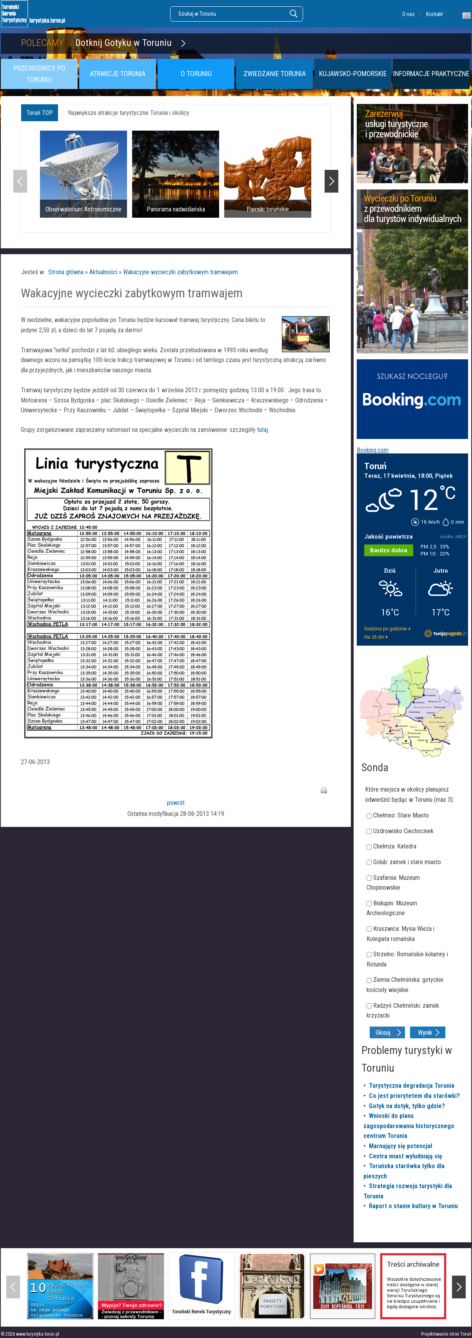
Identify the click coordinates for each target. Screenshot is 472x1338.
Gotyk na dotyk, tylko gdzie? (407, 1106)
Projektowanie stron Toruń (446, 1334)
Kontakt (434, 14)
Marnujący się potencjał (400, 1146)
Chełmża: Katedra (394, 846)
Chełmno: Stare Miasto (401, 815)
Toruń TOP (39, 113)
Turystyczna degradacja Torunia (411, 1085)
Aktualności (103, 272)
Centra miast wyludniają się (405, 1156)
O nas (408, 14)
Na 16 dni (374, 637)
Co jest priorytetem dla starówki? (414, 1096)
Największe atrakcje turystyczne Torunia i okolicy (128, 113)
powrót (176, 802)
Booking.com (372, 450)
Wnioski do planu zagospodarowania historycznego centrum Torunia (408, 1126)
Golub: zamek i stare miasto (407, 862)
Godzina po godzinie (385, 629)
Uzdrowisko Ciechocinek (403, 831)
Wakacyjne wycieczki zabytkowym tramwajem (180, 272)
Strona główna (66, 272)
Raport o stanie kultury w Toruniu (413, 1206)
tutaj (262, 429)
